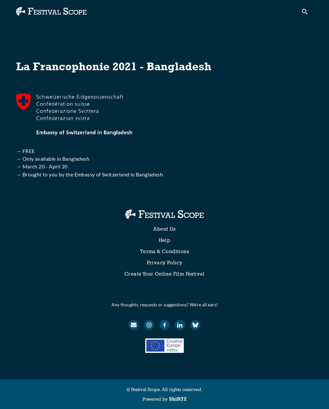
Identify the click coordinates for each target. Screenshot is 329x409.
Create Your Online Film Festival (164, 274)
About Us (164, 229)
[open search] (307, 13)
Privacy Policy (164, 263)
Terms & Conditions (164, 251)
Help (165, 240)
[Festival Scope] (164, 214)
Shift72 (178, 399)
